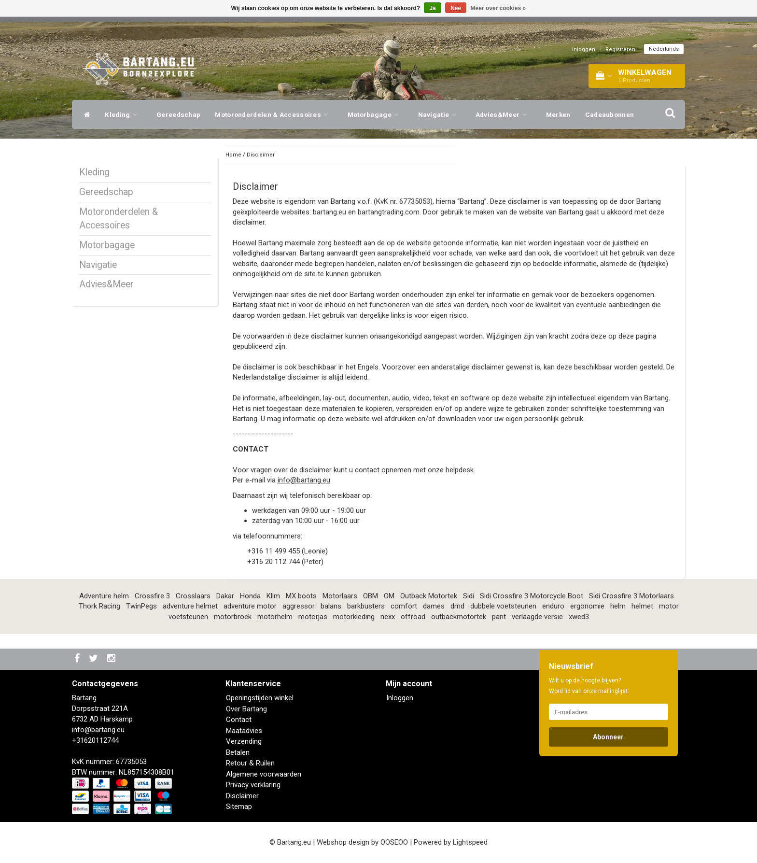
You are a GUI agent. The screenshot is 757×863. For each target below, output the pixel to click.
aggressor (298, 606)
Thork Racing (99, 606)
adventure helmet (190, 606)
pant (499, 616)
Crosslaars (193, 596)
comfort (404, 606)
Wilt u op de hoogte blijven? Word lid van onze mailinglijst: (589, 685)
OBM (370, 596)
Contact (239, 719)
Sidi (468, 596)
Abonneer (608, 737)
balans (331, 606)
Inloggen (583, 49)
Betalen (238, 752)
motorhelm (275, 616)
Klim (273, 596)
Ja (432, 8)
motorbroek (233, 616)
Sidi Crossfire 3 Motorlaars (631, 596)
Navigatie (439, 114)
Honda (250, 596)
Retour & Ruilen (250, 763)
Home (233, 155)
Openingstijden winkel (260, 697)
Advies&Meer (504, 114)
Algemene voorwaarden (263, 774)
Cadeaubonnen (609, 114)
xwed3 (579, 616)
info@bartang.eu (304, 480)
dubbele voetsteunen (503, 606)
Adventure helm (104, 596)
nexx (387, 616)
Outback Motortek (428, 596)
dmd (457, 606)
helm (618, 606)
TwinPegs (141, 606)
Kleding (123, 114)
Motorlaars (339, 596)
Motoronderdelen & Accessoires (274, 114)
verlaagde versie (537, 616)
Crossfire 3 (152, 596)
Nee (455, 8)
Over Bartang (246, 709)
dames (434, 606)
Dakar (225, 596)
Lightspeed (470, 842)
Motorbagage (376, 114)
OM (389, 596)
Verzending (244, 741)
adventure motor (250, 606)
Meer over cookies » (498, 8)
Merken (558, 114)
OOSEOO (394, 842)
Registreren (620, 49)
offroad (413, 616)
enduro (553, 606)
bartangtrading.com (389, 212)
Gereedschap (178, 114)
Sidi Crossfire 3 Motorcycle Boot (531, 596)
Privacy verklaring (253, 784)
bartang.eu (329, 212)
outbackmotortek (458, 616)
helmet (642, 606)
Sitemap (239, 806)
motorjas (312, 616)
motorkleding (354, 616)
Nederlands (664, 49)
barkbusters (366, 606)
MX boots (301, 596)
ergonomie (587, 606)
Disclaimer (261, 155)
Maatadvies (244, 730)
